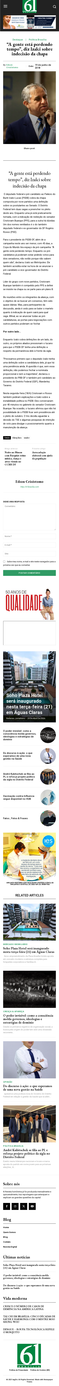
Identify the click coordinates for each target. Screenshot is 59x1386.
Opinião (7, 1082)
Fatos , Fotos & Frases (15, 818)
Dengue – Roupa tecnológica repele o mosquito (28, 1331)
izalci (26, 438)
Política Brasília (38, 39)
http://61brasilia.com (29, 487)
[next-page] (50, 656)
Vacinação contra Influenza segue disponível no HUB (18, 797)
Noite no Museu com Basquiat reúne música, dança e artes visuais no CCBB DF (15, 458)
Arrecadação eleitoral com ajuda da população (42, 455)
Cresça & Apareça (13, 1011)
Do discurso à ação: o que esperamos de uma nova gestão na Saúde (17, 756)
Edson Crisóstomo (12, 66)
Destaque (18, 39)
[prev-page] (44, 656)
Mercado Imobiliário (15, 944)
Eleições (17, 438)
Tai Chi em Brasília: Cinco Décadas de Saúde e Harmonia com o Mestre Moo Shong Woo (29, 1319)
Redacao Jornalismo (15, 718)
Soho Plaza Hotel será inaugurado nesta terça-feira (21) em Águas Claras (29, 704)
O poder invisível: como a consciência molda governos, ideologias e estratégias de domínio (19, 735)
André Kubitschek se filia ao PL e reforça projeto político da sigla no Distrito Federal (19, 777)
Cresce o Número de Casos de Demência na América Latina (23, 1308)
